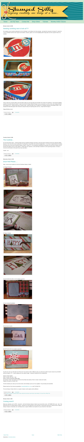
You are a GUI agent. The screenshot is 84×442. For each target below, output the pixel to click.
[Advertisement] (32, 126)
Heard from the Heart (25, 393)
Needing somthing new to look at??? (16, 28)
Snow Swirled (37, 393)
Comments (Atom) (11, 437)
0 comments (17, 112)
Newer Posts (6, 434)
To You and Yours (42, 393)
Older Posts (59, 434)
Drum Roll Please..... (10, 161)
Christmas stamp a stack (17, 393)
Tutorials (45, 21)
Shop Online (36, 21)
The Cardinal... (8, 140)
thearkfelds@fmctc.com (26, 386)
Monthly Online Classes (58, 21)
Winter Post (48, 393)
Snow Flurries (31, 393)
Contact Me (25, 21)
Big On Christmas (9, 393)
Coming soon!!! (8, 401)
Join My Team (14, 21)
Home (5, 21)
